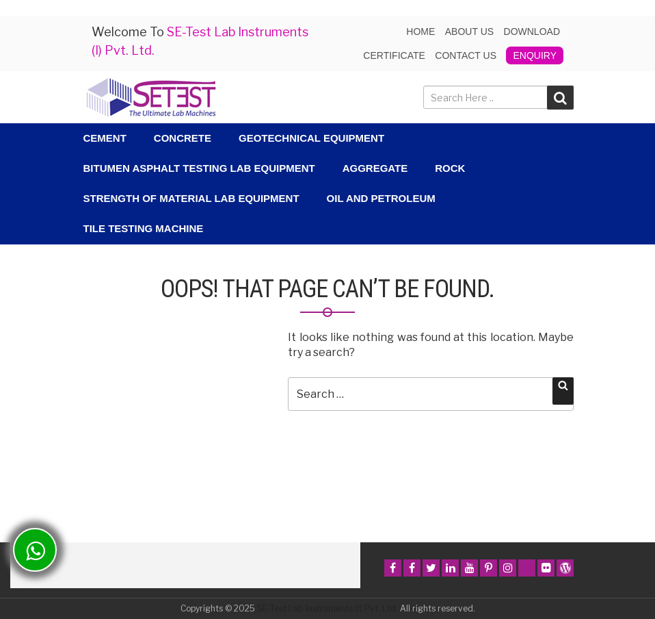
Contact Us (465, 55)
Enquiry (535, 55)
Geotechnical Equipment (311, 138)
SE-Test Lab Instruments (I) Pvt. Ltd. (327, 608)
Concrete (182, 138)
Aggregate (375, 168)
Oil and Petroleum (381, 198)
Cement (104, 138)
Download (532, 31)
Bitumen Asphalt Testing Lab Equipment (199, 168)
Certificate (394, 55)
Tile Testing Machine (143, 228)
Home (420, 31)
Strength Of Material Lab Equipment (191, 198)
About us (469, 31)
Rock (450, 168)
